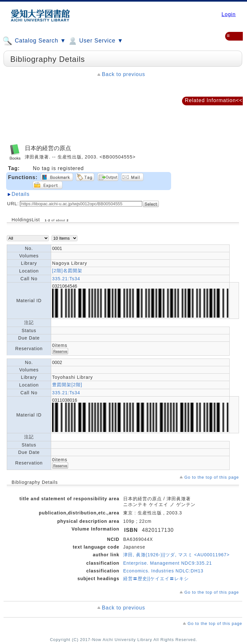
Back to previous (123, 74)
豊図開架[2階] (67, 384)
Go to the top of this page (211, 477)
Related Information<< (213, 100)
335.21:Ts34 (66, 278)
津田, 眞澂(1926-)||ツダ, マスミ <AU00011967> (176, 554)
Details (21, 194)
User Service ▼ (95, 41)
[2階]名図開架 (67, 270)
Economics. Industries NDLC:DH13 (163, 570)
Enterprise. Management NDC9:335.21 (167, 563)
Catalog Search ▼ (34, 41)
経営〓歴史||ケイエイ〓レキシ (156, 578)
